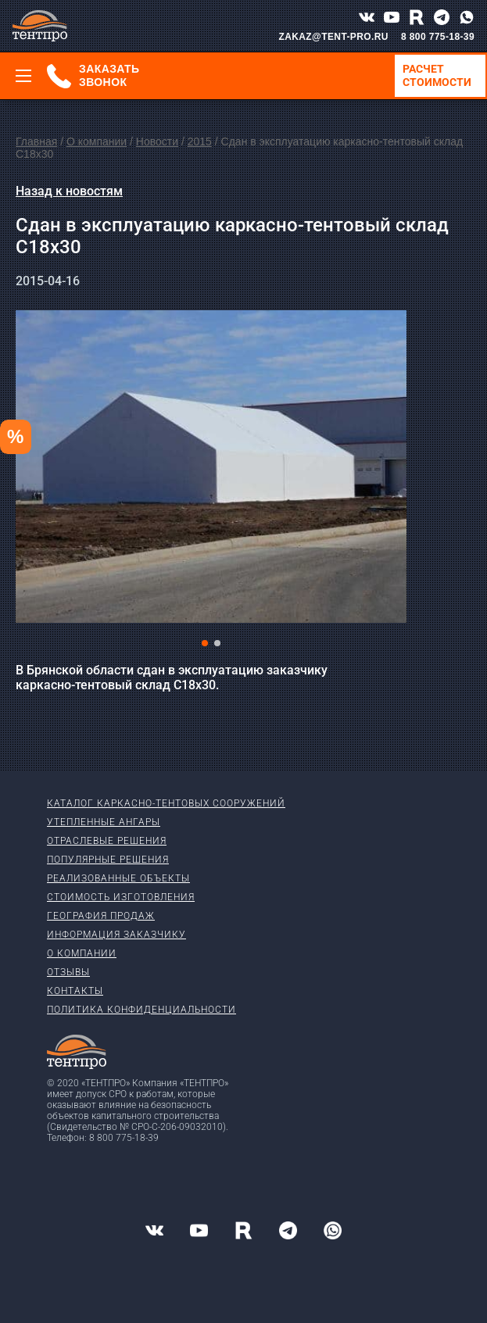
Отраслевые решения (107, 840)
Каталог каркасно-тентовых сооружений (166, 803)
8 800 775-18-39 (437, 36)
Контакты (75, 990)
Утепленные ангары (103, 822)
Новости (157, 141)
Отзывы (68, 972)
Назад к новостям (69, 191)
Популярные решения (108, 859)
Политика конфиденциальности (141, 1009)
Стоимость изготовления (121, 897)
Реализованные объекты (118, 878)
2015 (200, 141)
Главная (36, 141)
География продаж (101, 915)
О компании (96, 141)
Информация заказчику (116, 934)
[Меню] (23, 75)
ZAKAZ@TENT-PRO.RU (333, 36)
